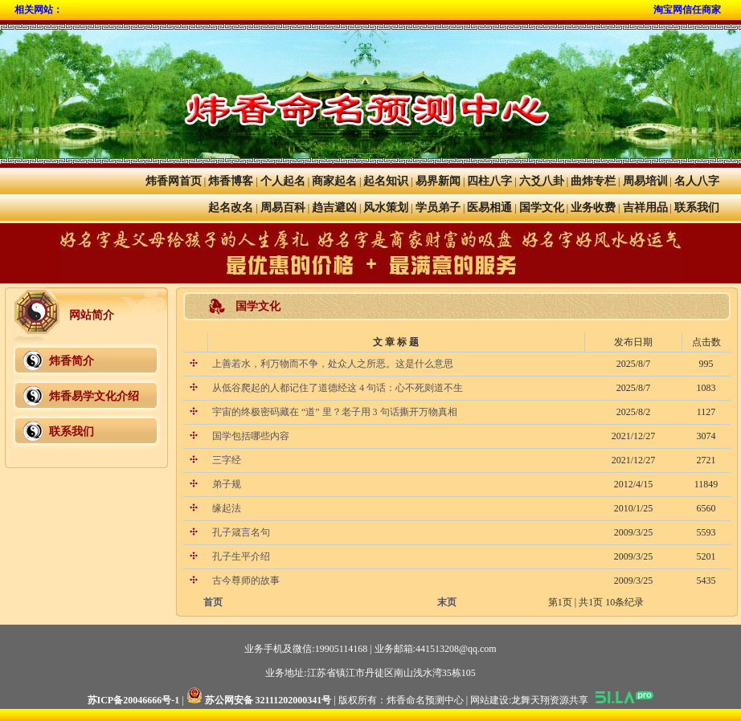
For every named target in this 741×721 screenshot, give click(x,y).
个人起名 (282, 181)
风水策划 (385, 208)
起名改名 (230, 208)
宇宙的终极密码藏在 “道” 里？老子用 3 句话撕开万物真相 (333, 412)
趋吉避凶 (334, 208)
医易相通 (489, 208)
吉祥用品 (645, 208)
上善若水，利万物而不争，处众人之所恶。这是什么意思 (331, 363)
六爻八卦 (541, 181)
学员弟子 (438, 208)
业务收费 (593, 208)
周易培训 (645, 181)
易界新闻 (438, 181)
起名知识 (385, 181)
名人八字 (696, 181)
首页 (213, 602)
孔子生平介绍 (240, 556)
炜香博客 (230, 181)
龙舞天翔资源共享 (549, 700)
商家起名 (334, 181)
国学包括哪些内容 (249, 436)
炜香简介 (71, 361)
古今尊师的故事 (245, 580)
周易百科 (282, 208)
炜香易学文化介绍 (94, 396)
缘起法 (225, 508)
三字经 (225, 460)
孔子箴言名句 (240, 532)
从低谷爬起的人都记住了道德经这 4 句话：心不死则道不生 (336, 387)
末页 (446, 602)
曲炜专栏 (593, 181)
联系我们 (696, 208)
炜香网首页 (173, 181)
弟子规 (225, 484)
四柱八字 (489, 181)
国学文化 (541, 208)
